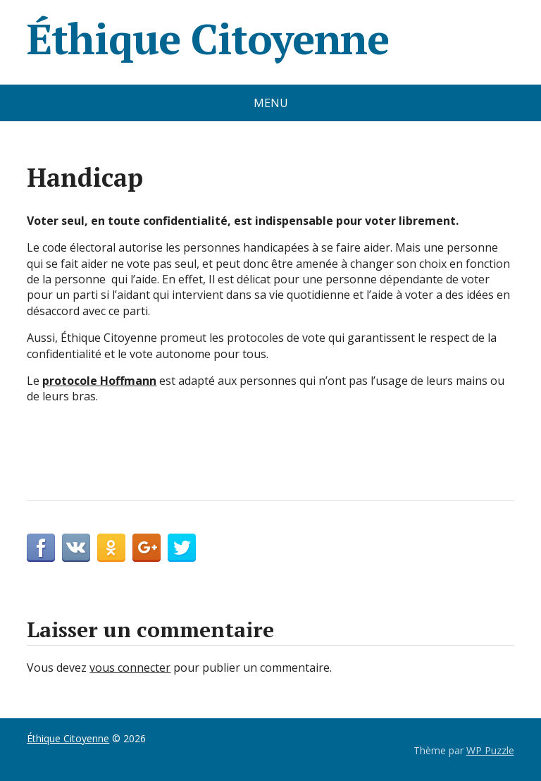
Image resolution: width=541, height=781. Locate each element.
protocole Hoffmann (99, 380)
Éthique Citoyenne (208, 38)
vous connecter (129, 667)
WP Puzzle (490, 750)
